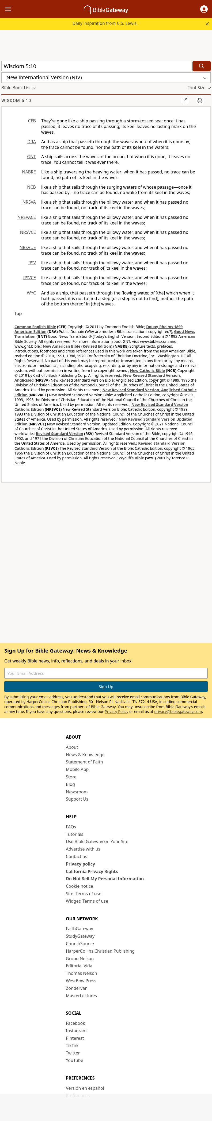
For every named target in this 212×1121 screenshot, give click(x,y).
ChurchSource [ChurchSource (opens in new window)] (80, 944)
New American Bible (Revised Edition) (77, 346)
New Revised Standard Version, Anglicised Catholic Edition (105, 392)
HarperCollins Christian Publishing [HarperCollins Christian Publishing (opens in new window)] (100, 951)
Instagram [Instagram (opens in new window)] (76, 1031)
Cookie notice (79, 886)
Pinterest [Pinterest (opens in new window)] (75, 1038)
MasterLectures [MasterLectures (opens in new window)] (81, 996)
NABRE (29, 172)
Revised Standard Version (59, 433)
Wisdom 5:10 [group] (16, 100)
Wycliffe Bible (131, 457)
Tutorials (74, 834)
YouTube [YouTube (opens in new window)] (74, 1060)
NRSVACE (26, 217)
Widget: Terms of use (87, 901)
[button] (204, 9)
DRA (31, 142)
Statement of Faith (84, 762)
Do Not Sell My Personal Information (105, 879)
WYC (31, 293)
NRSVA (29, 202)
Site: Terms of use (83, 894)
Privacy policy (80, 864)
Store (71, 777)
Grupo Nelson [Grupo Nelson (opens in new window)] (80, 958)
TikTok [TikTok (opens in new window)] (72, 1046)
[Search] (201, 66)
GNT (31, 157)
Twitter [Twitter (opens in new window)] (73, 1053)
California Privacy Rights (92, 871)
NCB (31, 187)
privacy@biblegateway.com (178, 711)
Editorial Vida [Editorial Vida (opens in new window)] (79, 966)
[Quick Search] (96, 66)
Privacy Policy (116, 711)
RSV (32, 263)
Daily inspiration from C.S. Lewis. (105, 23)
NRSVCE (28, 232)
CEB (32, 121)
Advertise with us (83, 849)
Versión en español (85, 1088)
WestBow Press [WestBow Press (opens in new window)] (81, 981)
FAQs (71, 827)
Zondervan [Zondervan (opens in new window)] (77, 988)
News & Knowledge (85, 755)
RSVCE (29, 278)
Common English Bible (35, 326)
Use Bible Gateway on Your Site (97, 841)
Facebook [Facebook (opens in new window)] (75, 1023)
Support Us (77, 799)
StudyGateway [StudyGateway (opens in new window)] (80, 936)
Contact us (76, 856)
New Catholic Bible (147, 370)
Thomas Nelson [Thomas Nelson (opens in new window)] (81, 973)
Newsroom (77, 792)
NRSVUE (28, 247)
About (72, 747)
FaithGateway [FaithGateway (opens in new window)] (79, 929)
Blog (70, 784)
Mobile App (77, 769)
